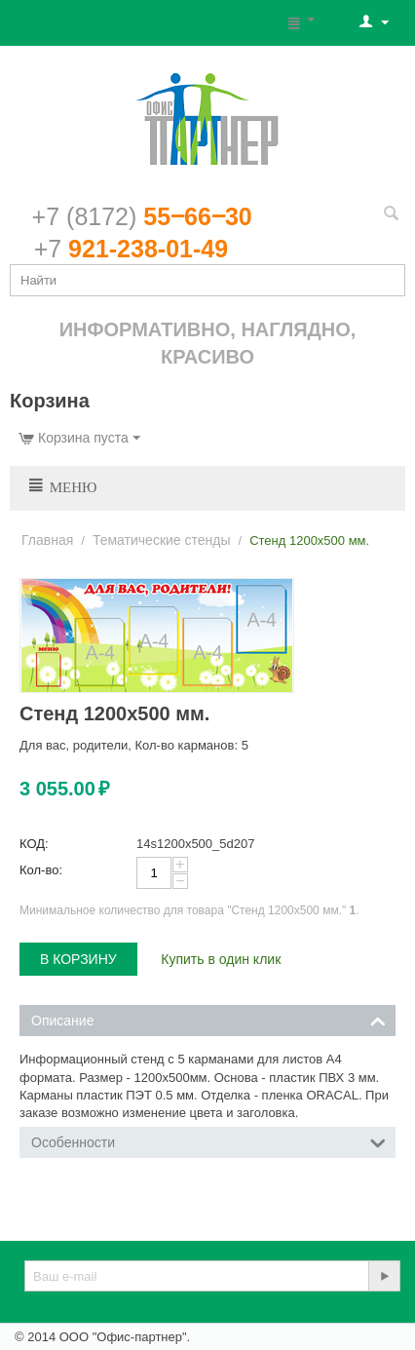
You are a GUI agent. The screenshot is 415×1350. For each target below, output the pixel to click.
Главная (47, 540)
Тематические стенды (162, 540)
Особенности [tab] (208, 1141)
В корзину (78, 959)
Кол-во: (40, 870)
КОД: (34, 843)
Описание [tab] (208, 1019)
